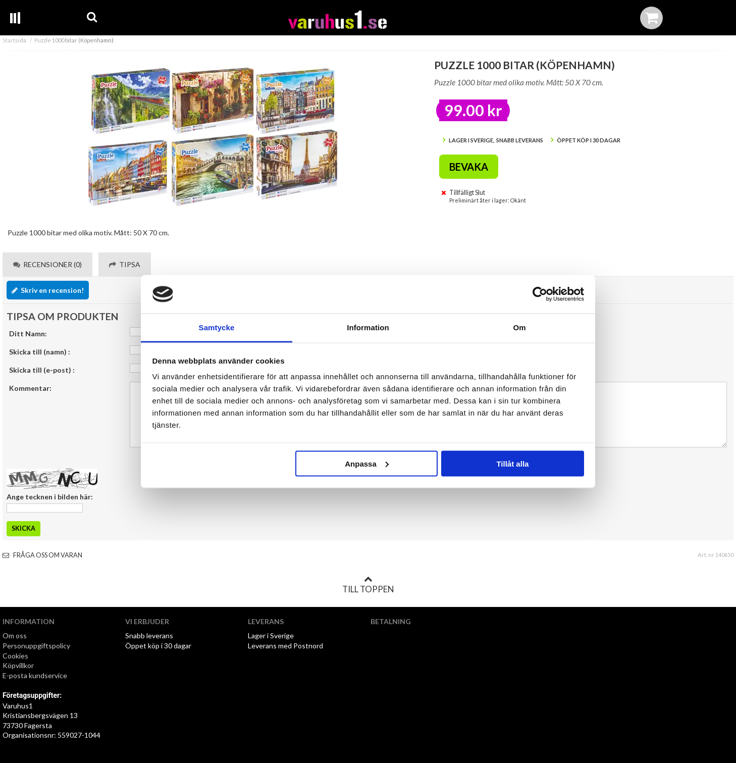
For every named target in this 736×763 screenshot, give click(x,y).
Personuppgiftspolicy (36, 645)
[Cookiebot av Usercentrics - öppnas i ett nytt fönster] (540, 294)
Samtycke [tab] (217, 327)
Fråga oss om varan (42, 555)
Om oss (15, 635)
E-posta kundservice (36, 675)
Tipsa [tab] (124, 264)
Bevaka (468, 167)
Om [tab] (519, 327)
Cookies (15, 655)
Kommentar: (30, 388)
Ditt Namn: (28, 333)
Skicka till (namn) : (39, 351)
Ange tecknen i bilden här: (50, 496)
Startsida (14, 40)
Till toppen (368, 584)
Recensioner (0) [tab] (47, 264)
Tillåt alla (512, 463)
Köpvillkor (18, 665)
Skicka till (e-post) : (42, 370)
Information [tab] (368, 327)
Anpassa (367, 463)
